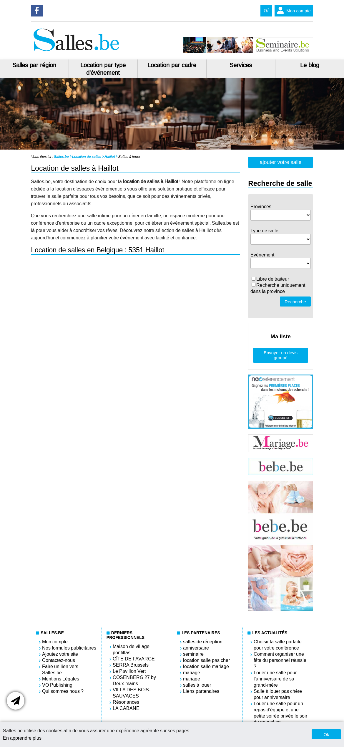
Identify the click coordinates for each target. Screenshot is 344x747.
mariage (191, 673)
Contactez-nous (58, 660)
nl (266, 10)
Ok (326, 734)
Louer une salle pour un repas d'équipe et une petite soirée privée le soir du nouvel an (280, 712)
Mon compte (293, 10)
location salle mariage (206, 666)
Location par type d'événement (103, 69)
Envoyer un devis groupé (281, 355)
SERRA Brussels (131, 665)
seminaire (193, 654)
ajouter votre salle (281, 162)
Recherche (295, 301)
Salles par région (34, 65)
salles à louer (197, 685)
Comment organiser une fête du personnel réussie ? (280, 660)
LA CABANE (126, 708)
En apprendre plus (22, 738)
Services (241, 65)
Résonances (126, 702)
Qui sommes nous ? (63, 691)
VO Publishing (57, 685)
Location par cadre (171, 65)
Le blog (309, 65)
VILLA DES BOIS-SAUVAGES (131, 693)
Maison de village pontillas (131, 649)
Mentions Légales (60, 679)
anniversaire (196, 648)
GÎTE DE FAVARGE (134, 659)
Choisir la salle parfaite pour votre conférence (278, 645)
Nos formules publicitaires (69, 648)
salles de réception (202, 642)
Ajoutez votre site (60, 654)
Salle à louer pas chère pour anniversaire (278, 694)
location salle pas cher (206, 660)
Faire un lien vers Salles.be (60, 669)
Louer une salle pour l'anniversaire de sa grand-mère (275, 679)
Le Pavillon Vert (129, 671)
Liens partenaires (201, 691)
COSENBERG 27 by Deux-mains (134, 680)
